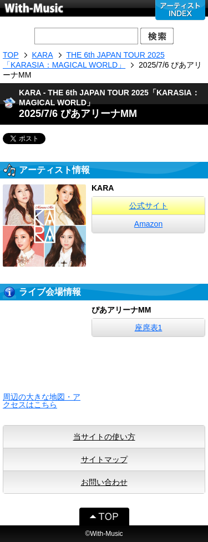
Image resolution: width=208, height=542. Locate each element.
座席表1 (149, 327)
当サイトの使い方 (104, 436)
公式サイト (148, 205)
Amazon (148, 223)
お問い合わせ (104, 482)
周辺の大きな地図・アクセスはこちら (41, 400)
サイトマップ (104, 459)
